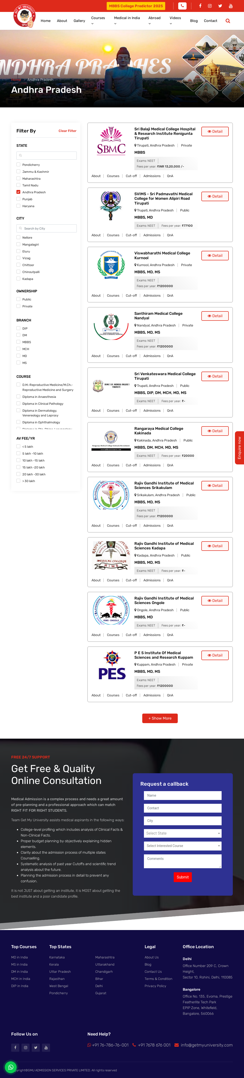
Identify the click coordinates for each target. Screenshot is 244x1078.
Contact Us (153, 971)
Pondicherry (31, 164)
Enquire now (239, 447)
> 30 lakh (28, 480)
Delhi (99, 985)
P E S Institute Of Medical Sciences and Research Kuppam (163, 654)
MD (24, 355)
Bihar (99, 978)
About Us (152, 957)
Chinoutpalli (31, 271)
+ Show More (160, 717)
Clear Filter (67, 130)
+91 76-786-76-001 (107, 1044)
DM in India (19, 971)
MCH (25, 348)
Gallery (91, 20)
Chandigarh (104, 971)
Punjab (27, 198)
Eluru (26, 250)
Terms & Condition (158, 978)
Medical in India (137, 20)
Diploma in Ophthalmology (41, 421)
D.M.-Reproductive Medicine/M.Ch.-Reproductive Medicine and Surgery (47, 386)
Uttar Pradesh (60, 971)
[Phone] (182, 6)
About (76, 20)
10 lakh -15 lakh (33, 459)
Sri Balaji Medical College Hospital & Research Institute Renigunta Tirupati (164, 133)
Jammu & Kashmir (35, 171)
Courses (110, 20)
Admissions (152, 175)
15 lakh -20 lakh (33, 466)
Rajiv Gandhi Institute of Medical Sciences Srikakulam (164, 484)
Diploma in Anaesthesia (39, 396)
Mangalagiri (30, 244)
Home (61, 20)
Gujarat (100, 992)
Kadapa (27, 278)
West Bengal (58, 985)
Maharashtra (31, 178)
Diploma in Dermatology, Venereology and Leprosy (40, 412)
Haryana (28, 205)
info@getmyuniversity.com (203, 1044)
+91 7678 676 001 (151, 1044)
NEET (151, 160)
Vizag (26, 257)
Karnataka (57, 957)
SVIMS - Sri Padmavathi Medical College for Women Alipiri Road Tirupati (163, 198)
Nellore (27, 237)
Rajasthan (57, 978)
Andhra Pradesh (34, 191)
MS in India (19, 964)
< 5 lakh (27, 446)
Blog (197, 20)
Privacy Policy (155, 985)
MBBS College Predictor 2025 (136, 6)
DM (24, 334)
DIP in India (19, 985)
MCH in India (20, 978)
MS (24, 362)
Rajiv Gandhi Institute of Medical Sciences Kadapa (164, 545)
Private (27, 305)
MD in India (19, 957)
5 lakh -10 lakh (32, 453)
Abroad (162, 20)
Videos (181, 20)
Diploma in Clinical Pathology (42, 403)
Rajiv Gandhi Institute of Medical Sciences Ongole (164, 599)
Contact (212, 20)
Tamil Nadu (30, 184)
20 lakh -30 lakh (34, 473)
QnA (170, 175)
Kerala (54, 964)
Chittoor (28, 264)
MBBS (26, 341)
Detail (215, 130)
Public (26, 298)
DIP (24, 328)
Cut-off (131, 175)
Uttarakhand (104, 964)
